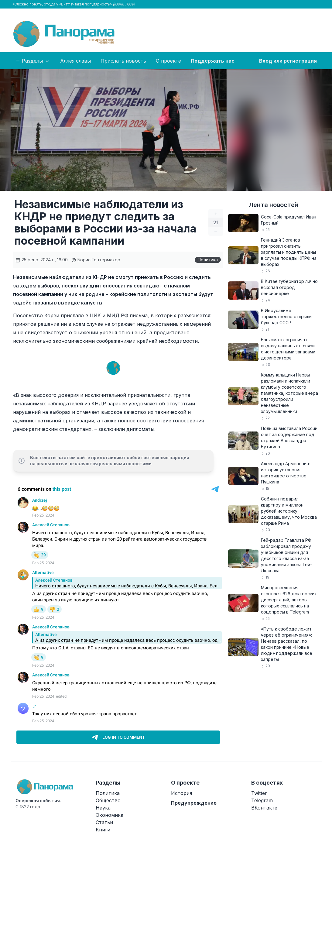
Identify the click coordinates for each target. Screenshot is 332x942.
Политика (208, 259)
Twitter (259, 793)
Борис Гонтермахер (95, 259)
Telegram (262, 800)
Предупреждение (194, 803)
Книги (103, 830)
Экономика (109, 815)
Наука (103, 808)
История (181, 793)
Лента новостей (273, 204)
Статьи (104, 822)
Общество (108, 800)
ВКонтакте (264, 808)
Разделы (32, 61)
